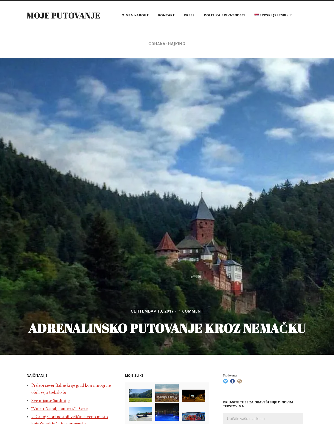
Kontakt (166, 15)
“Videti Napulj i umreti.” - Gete (59, 409)
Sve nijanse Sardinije (50, 401)
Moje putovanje (63, 15)
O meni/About (135, 15)
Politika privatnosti (224, 15)
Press (189, 15)
